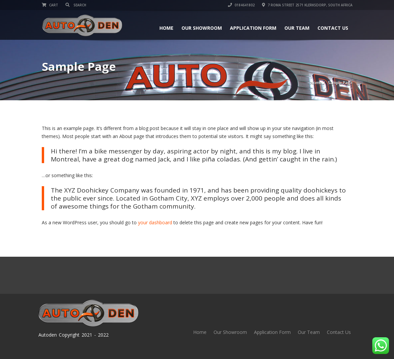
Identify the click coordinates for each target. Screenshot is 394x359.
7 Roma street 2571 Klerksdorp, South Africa (307, 5)
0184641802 (241, 5)
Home (166, 28)
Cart (50, 5)
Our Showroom (201, 28)
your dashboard (155, 222)
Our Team (296, 28)
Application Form (253, 28)
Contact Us (332, 28)
